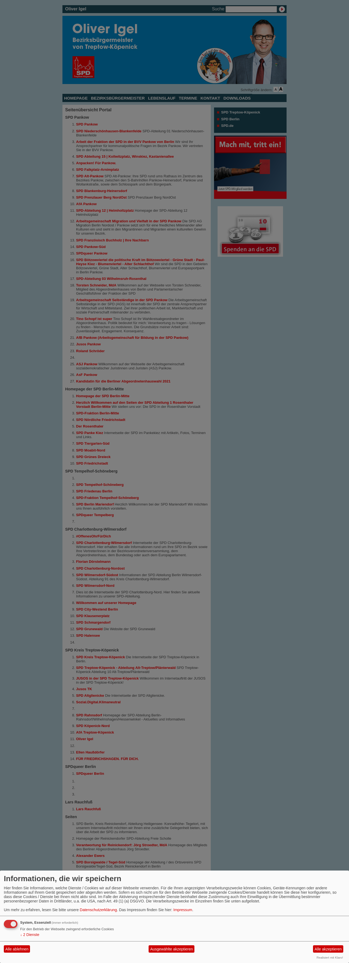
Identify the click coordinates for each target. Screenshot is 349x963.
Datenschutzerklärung (98, 910)
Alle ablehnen (17, 949)
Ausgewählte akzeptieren (171, 949)
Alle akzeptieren (328, 949)
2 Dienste (29, 934)
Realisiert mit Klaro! (330, 957)
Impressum (182, 910)
